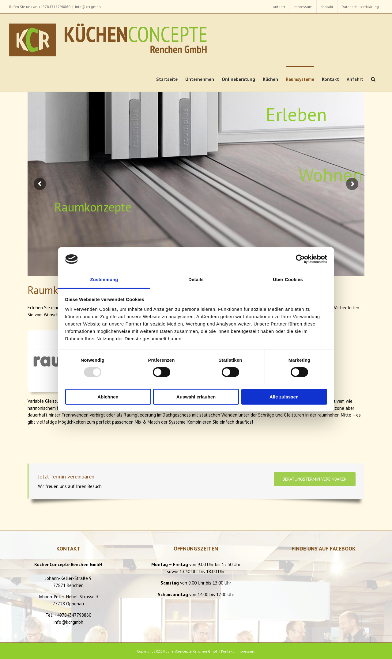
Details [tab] (196, 279)
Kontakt (227, 651)
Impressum (245, 651)
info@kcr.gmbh (88, 6)
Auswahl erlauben (196, 396)
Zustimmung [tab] (104, 279)
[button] (373, 79)
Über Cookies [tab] (288, 279)
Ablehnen (107, 396)
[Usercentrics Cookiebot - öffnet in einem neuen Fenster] (300, 259)
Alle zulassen (284, 396)
